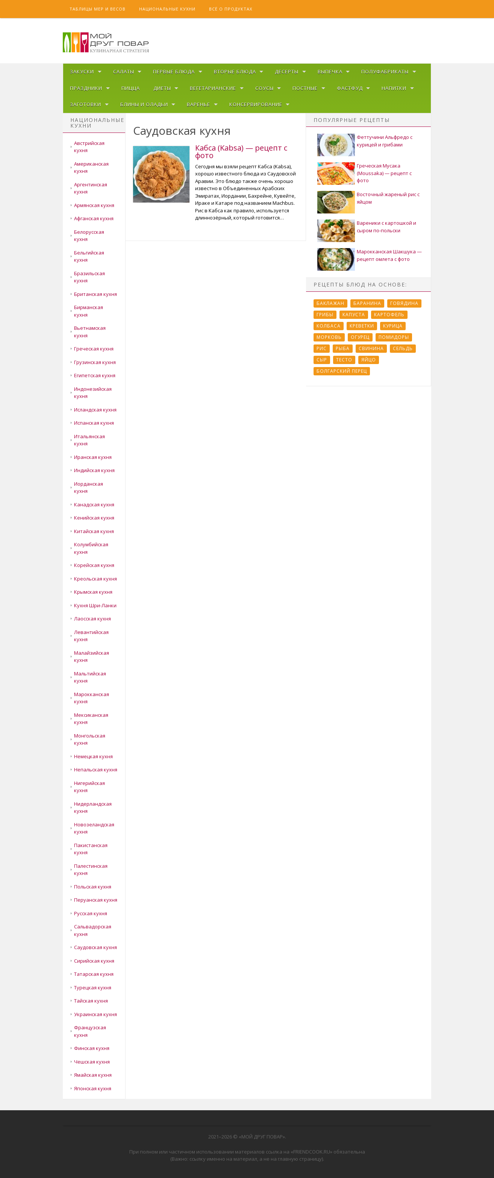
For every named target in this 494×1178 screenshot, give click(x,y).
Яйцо (368, 360)
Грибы (325, 314)
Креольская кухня (95, 578)
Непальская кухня (95, 769)
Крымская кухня (93, 591)
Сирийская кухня (94, 960)
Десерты (287, 71)
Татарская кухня (94, 974)
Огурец (360, 337)
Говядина (404, 303)
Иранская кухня (93, 457)
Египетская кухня (94, 375)
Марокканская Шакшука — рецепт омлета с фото (389, 255)
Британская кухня (95, 294)
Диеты (162, 88)
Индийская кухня (94, 470)
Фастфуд (350, 88)
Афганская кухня (94, 218)
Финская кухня (91, 1048)
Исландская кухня (95, 409)
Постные (305, 88)
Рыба (343, 348)
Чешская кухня (92, 1061)
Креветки (362, 326)
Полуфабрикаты (385, 71)
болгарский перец (342, 371)
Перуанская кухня (95, 899)
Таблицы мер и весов (98, 9)
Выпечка (330, 71)
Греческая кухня (94, 348)
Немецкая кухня (93, 756)
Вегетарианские (213, 88)
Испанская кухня (94, 422)
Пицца (130, 88)
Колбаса (329, 326)
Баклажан (330, 303)
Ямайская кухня (93, 1074)
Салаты (123, 71)
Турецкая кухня (92, 987)
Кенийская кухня (94, 517)
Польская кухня (92, 886)
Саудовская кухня (95, 947)
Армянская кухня (94, 205)
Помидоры (394, 337)
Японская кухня (92, 1088)
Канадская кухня (94, 504)
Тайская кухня (91, 1000)
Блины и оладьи (144, 104)
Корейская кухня (94, 565)
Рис (322, 348)
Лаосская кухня (92, 618)
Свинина (371, 348)
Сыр (322, 360)
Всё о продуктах (230, 9)
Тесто (344, 360)
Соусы (264, 88)
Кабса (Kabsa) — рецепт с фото (241, 151)
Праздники (86, 88)
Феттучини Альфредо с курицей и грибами (384, 141)
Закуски (82, 71)
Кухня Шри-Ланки (95, 605)
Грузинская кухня (95, 362)
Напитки (394, 88)
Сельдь (403, 348)
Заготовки (85, 104)
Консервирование (255, 104)
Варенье (198, 104)
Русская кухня (90, 913)
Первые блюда (174, 71)
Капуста (353, 314)
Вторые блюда (235, 71)
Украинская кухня (95, 1014)
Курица (393, 326)
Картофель (389, 314)
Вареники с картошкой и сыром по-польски (386, 226)
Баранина (367, 303)
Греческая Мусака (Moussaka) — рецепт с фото (384, 173)
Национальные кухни (167, 9)
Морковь (329, 337)
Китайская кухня (94, 531)
